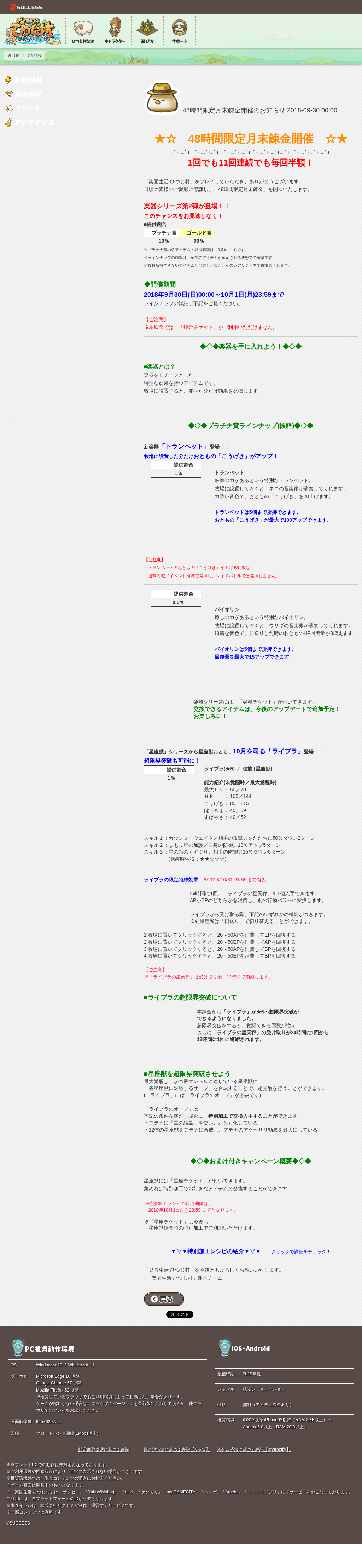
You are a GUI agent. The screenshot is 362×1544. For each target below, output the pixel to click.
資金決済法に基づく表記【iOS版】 (177, 1449)
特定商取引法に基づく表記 (103, 1449)
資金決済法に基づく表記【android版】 (254, 1449)
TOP (13, 56)
